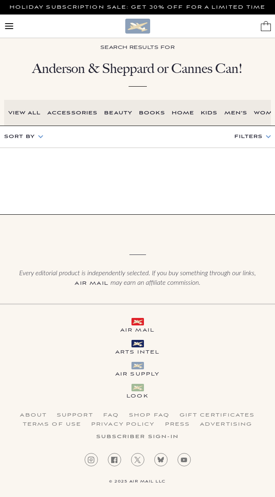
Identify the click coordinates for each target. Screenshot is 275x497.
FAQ (111, 415)
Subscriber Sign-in (137, 437)
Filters (248, 137)
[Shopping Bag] (266, 26)
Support (75, 415)
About (33, 415)
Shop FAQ (149, 415)
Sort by (19, 136)
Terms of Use (52, 424)
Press (177, 424)
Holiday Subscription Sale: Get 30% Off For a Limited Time (138, 7)
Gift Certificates (217, 415)
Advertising (226, 424)
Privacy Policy (123, 424)
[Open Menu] (9, 26)
